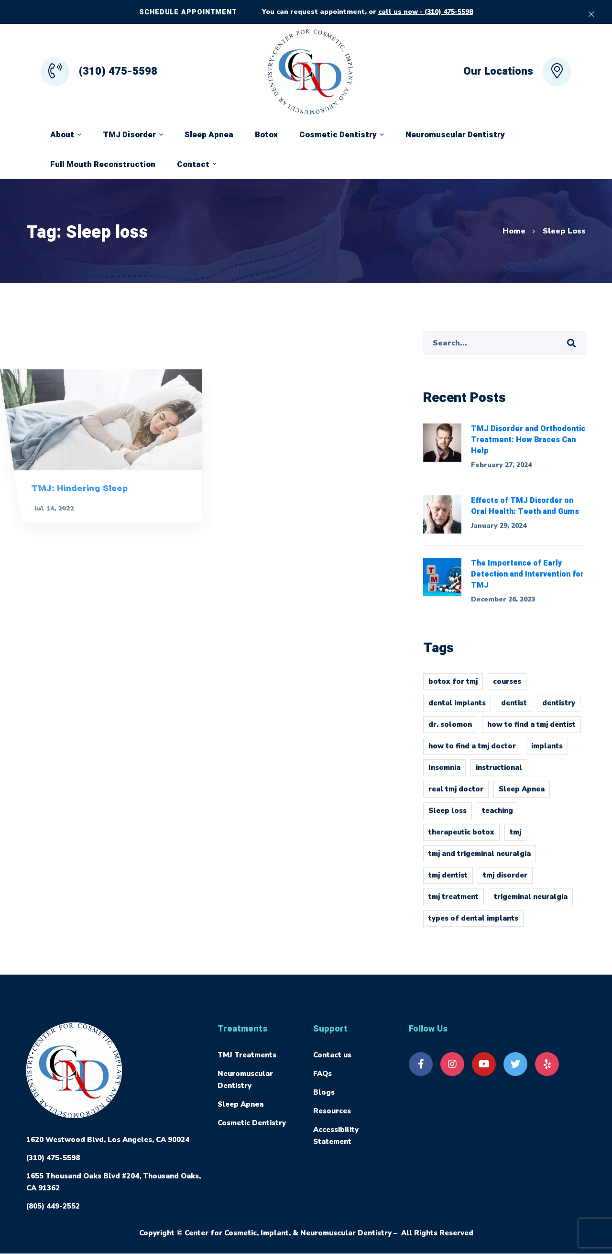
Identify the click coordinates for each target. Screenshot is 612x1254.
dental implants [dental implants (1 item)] (457, 708)
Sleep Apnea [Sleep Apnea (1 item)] (522, 794)
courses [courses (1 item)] (507, 687)
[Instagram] (452, 1064)
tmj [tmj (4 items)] (515, 838)
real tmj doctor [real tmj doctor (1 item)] (455, 794)
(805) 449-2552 (53, 1206)
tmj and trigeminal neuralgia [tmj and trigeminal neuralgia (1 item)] (479, 859)
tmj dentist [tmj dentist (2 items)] (448, 881)
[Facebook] (421, 1064)
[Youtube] (484, 1064)
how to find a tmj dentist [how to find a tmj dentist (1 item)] (531, 730)
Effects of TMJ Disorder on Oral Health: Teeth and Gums (525, 511)
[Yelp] (547, 1064)
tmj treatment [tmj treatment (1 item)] (453, 902)
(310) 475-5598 (53, 1158)
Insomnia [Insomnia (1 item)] (444, 773)
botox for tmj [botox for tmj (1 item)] (453, 687)
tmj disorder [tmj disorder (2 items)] (505, 881)
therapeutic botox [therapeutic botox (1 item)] (461, 838)
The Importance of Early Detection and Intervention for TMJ (527, 580)
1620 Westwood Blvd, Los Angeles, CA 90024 (107, 1139)
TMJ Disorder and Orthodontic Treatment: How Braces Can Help (528, 445)
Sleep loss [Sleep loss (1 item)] (447, 816)
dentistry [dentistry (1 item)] (558, 708)
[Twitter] (515, 1064)
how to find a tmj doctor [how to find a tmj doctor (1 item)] (472, 751)
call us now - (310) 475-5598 (425, 11)
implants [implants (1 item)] (547, 751)
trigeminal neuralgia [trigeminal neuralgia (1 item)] (531, 902)
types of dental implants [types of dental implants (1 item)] (473, 924)
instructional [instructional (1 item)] (499, 773)
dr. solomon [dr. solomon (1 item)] (450, 730)
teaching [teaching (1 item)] (497, 816)
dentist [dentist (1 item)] (514, 708)
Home (514, 231)
